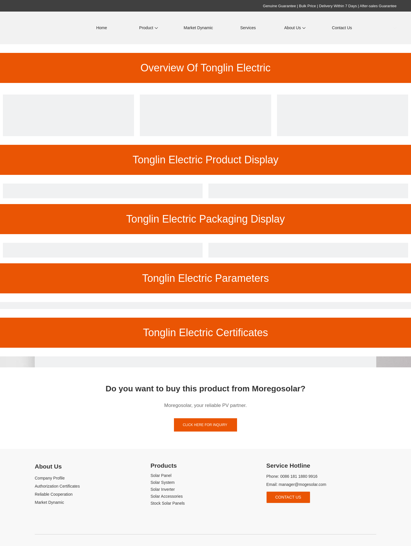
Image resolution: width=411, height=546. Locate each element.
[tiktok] (299, 512)
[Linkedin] (279, 512)
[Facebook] (270, 512)
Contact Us (288, 497)
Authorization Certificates (57, 486)
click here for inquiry (205, 425)
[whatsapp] (308, 512)
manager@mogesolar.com (302, 484)
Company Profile (50, 478)
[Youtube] (289, 512)
